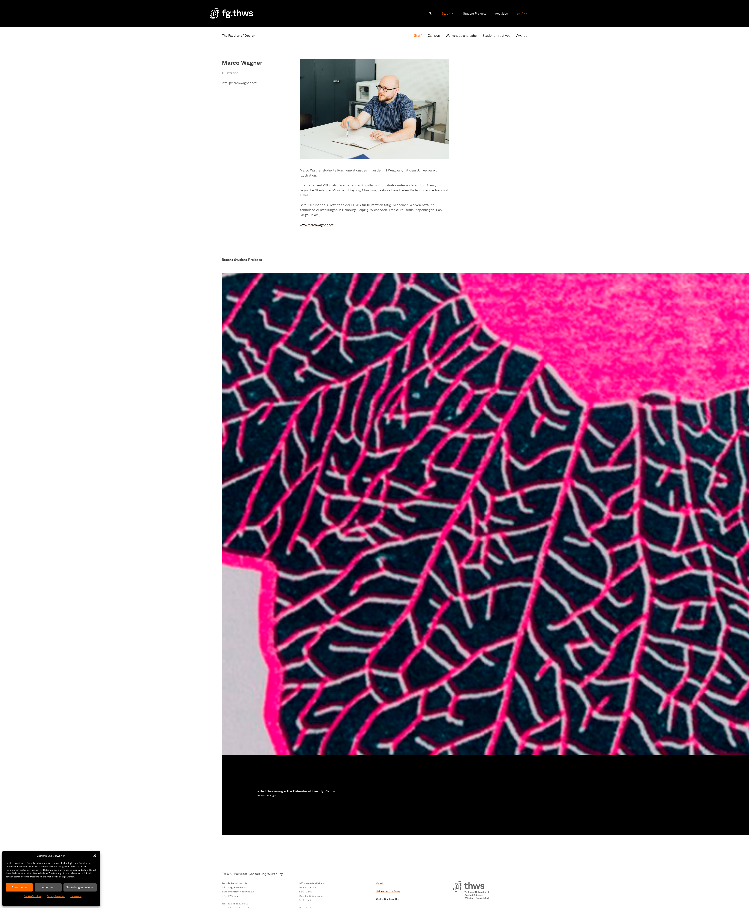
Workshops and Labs (461, 35)
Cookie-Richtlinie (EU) (388, 899)
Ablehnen (48, 887)
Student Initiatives (496, 35)
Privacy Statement (56, 896)
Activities (501, 13)
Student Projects (474, 13)
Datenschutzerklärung (388, 891)
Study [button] (448, 13)
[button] (95, 856)
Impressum (75, 896)
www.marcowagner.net (316, 225)
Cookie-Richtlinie (32, 896)
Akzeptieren (19, 887)
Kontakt (380, 883)
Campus (434, 35)
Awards (521, 35)
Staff (418, 35)
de (525, 13)
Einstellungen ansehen (80, 887)
